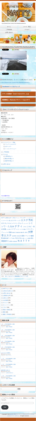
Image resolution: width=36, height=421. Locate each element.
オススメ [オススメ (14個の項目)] (4, 223)
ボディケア (8, 146)
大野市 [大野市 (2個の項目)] (26, 232)
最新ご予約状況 (7, 314)
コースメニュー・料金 (9, 142)
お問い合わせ (6, 164)
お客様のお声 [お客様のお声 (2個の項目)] (8, 217)
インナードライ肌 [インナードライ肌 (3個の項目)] (5, 220)
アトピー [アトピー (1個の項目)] (18, 217)
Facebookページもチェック (11, 86)
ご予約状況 (6, 152)
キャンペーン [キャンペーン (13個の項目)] (13, 223)
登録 (4, 407)
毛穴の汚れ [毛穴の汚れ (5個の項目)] (18, 238)
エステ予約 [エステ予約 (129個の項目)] (27, 220)
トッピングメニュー (10, 148)
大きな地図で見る (5, 195)
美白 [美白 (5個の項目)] (32, 238)
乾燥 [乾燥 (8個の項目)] (10, 232)
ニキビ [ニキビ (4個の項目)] (25, 226)
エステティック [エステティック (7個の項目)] (15, 220)
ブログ (5, 307)
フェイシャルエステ (10, 144)
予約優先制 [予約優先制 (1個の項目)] (17, 232)
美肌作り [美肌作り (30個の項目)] (5, 241)
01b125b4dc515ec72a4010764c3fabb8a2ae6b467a (15, 82)
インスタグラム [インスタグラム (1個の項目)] (30, 217)
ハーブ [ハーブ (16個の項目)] (13, 229)
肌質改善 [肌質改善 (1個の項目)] (15, 241)
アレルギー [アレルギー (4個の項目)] (23, 217)
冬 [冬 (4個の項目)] (23, 232)
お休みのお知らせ (8, 291)
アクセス (5, 154)
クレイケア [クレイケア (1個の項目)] (25, 223)
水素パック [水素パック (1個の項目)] (24, 238)
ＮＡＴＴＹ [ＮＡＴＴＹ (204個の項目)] (23, 240)
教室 (4, 312)
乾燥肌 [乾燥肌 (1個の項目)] (13, 232)
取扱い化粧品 (6, 309)
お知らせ (5, 298)
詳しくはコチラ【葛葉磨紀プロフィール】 (17, 276)
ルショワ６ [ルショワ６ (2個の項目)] (5, 232)
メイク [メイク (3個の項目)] (17, 229)
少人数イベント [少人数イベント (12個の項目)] (24, 236)
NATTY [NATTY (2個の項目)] (3, 217)
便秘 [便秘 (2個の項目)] (21, 232)
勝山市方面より (9, 158)
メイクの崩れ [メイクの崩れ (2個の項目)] (23, 229)
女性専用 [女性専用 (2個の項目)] (14, 236)
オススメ (5, 302)
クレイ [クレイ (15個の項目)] (20, 223)
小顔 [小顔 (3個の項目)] (18, 236)
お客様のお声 (6, 295)
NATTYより (6, 288)
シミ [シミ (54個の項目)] (31, 223)
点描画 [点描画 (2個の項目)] (28, 238)
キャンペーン (6, 305)
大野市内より (9, 156)
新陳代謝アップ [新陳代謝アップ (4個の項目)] (7, 238)
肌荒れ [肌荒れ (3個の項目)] (11, 241)
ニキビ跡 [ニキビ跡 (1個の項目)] (8, 229)
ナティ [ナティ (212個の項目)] (19, 226)
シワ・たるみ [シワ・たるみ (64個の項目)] (7, 226)
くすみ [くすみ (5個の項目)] (14, 217)
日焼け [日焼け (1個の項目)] (13, 238)
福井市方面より (9, 161)
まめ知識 (5, 300)
